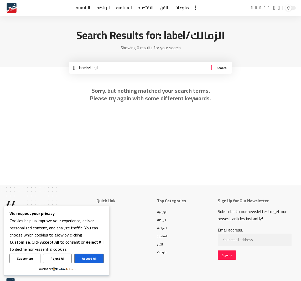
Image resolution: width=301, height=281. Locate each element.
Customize (25, 258)
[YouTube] (260, 7)
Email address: (255, 241)
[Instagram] (264, 7)
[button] (195, 8)
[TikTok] (269, 7)
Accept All (89, 258)
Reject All (57, 258)
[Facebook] (252, 7)
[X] (256, 7)
